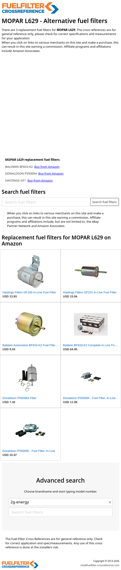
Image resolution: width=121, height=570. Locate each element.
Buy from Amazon (46, 167)
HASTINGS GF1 (16, 180)
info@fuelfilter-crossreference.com (99, 565)
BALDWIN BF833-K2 (19, 167)
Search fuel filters (104, 202)
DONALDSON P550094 (21, 173)
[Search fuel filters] (46, 202)
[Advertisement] (39, 93)
